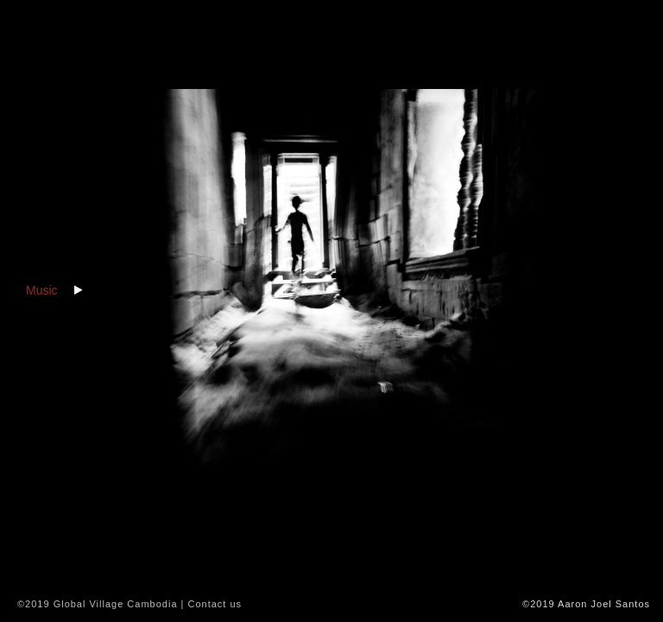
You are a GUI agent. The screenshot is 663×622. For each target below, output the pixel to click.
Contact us (214, 604)
